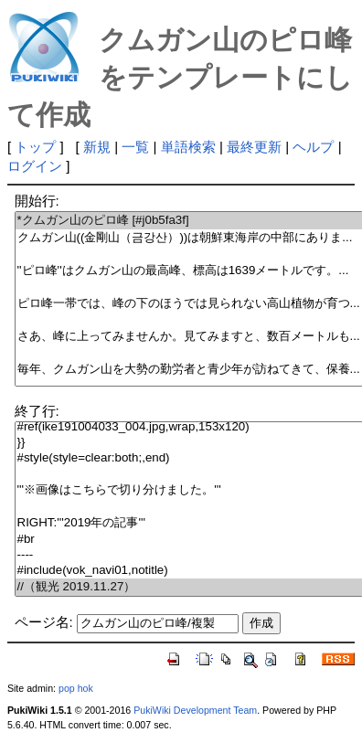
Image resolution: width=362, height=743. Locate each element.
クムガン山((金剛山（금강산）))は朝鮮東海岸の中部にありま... (189, 238)
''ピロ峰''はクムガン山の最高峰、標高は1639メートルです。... (189, 271)
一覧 (135, 146)
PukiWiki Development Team (195, 710)
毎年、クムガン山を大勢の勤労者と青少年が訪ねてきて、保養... (189, 369)
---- (189, 555)
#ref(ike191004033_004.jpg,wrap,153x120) (189, 427)
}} (189, 443)
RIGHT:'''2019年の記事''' (189, 523)
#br (189, 539)
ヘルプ (313, 146)
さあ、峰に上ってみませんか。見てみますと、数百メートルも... (189, 336)
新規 (97, 146)
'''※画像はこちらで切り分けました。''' (189, 490)
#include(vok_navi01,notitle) (189, 570)
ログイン (34, 166)
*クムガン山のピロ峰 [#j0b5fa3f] (189, 220)
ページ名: (44, 622)
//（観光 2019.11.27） (189, 587)
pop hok (76, 688)
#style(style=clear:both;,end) (189, 458)
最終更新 (254, 146)
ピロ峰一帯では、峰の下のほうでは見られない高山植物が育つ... (189, 304)
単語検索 (188, 146)
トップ (35, 146)
